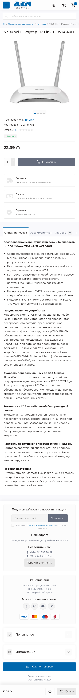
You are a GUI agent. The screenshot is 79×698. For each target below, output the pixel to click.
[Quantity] (7, 162)
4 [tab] (44, 113)
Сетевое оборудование (20, 24)
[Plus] (13, 160)
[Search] (6, 16)
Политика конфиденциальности (41, 525)
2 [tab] (38, 113)
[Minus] (13, 164)
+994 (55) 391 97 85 (41, 555)
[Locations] (54, 5)
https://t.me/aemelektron (51, 606)
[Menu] (6, 5)
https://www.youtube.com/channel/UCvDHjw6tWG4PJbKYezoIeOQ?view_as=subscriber (43, 606)
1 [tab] (35, 113)
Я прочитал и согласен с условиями (42, 526)
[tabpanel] (39, 72)
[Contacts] (64, 5)
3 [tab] (41, 113)
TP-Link (29, 119)
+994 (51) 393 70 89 (41, 552)
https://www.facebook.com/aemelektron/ (26, 606)
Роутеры (41, 24)
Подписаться (58, 518)
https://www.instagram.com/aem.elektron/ (34, 606)
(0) (16, 130)
